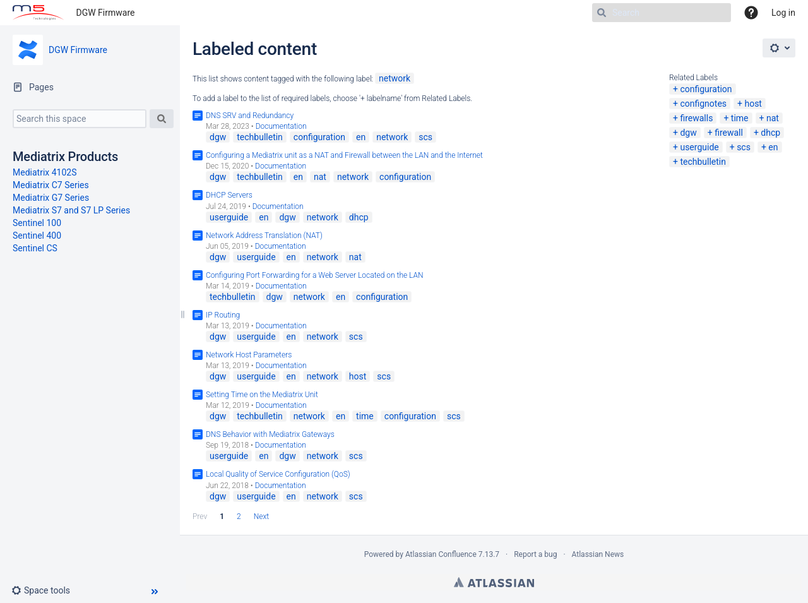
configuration (706, 89)
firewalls (696, 118)
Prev (200, 516)
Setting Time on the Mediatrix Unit (262, 394)
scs (744, 147)
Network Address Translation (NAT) (264, 235)
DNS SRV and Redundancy (250, 115)
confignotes (703, 104)
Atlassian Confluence (441, 554)
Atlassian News (598, 554)
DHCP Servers (229, 195)
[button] (45, 590)
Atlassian (494, 582)
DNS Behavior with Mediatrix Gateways (270, 434)
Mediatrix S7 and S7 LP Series (71, 210)
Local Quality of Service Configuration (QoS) (278, 474)
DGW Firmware (105, 13)
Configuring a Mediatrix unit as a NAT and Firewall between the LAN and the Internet (344, 155)
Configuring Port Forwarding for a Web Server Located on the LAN (315, 275)
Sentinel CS (35, 248)
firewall (729, 133)
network (394, 78)
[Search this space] (79, 118)
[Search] (661, 12)
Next (261, 516)
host (753, 104)
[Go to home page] (38, 12)
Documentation (281, 126)
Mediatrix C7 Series (51, 185)
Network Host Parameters (249, 354)
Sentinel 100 (37, 223)
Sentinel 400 (37, 235)
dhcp (770, 133)
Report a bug (535, 554)
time (740, 118)
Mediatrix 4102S (45, 172)
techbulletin (703, 162)
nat (772, 118)
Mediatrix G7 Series (51, 198)
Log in (783, 13)
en (773, 147)
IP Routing (223, 315)
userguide (699, 147)
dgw (688, 133)
